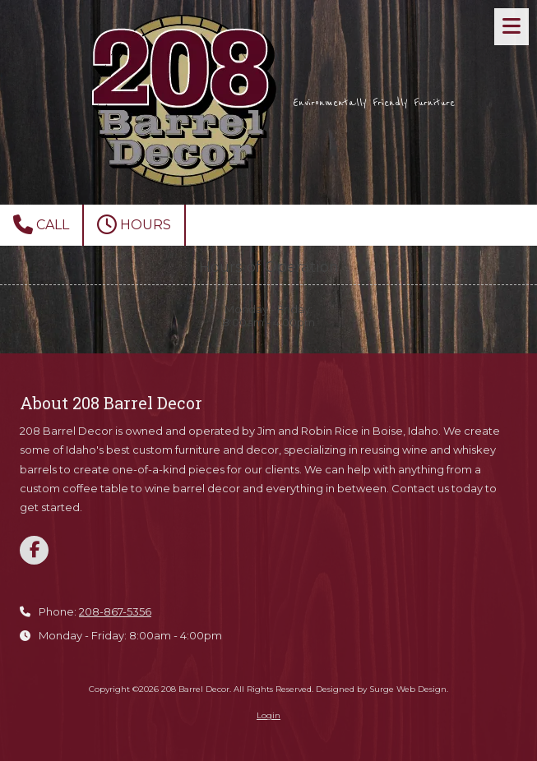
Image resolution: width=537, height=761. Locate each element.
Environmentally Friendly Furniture (374, 102)
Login (268, 715)
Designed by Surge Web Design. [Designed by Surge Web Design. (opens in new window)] (382, 689)
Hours (134, 224)
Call (41, 224)
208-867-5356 (115, 611)
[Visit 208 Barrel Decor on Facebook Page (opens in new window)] (34, 550)
